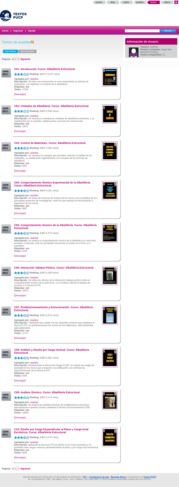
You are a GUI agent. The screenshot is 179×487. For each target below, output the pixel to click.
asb (27, 86)
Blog (113, 2)
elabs (126, 2)
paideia (140, 2)
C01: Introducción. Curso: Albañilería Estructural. (45, 69)
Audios (99, 2)
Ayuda (31, 30)
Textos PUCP (149, 477)
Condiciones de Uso (99, 477)
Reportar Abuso (118, 477)
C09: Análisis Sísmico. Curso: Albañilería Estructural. (47, 392)
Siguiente (25, 59)
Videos (167, 2)
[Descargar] (20, 94)
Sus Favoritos (27, 51)
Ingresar (18, 30)
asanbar (34, 79)
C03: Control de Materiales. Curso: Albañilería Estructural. (50, 142)
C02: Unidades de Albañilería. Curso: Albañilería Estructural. (51, 106)
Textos (153, 2)
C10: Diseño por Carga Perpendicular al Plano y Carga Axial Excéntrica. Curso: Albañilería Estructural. (51, 431)
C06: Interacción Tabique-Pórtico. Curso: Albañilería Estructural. (54, 267)
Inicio (5, 30)
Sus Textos (10, 51)
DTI (85, 477)
